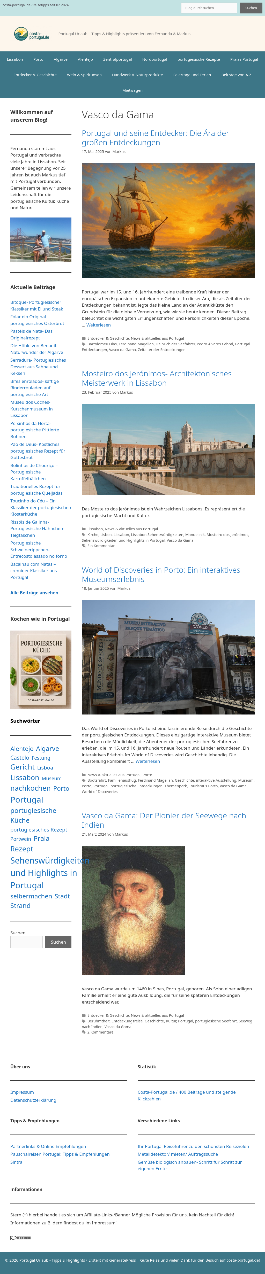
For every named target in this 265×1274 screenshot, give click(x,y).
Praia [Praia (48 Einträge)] (42, 838)
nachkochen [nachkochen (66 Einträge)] (30, 788)
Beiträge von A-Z (236, 74)
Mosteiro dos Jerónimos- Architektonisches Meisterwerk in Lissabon (157, 378)
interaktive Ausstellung (216, 780)
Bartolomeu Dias (102, 343)
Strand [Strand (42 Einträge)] (20, 905)
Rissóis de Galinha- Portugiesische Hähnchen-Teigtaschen (37, 528)
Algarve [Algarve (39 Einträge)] (47, 748)
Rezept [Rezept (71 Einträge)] (21, 848)
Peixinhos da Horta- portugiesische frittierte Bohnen (34, 429)
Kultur (171, 1021)
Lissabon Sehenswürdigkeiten (157, 534)
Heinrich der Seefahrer (175, 343)
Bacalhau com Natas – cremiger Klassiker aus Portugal (33, 570)
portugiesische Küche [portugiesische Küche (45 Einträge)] (33, 815)
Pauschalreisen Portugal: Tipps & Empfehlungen (60, 1154)
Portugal (100, 785)
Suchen (251, 7)
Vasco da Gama (122, 349)
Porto (38, 59)
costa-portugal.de (242, 1260)
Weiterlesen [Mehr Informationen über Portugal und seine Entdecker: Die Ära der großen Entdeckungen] (98, 325)
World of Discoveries (99, 791)
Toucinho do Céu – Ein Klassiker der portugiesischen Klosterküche (40, 507)
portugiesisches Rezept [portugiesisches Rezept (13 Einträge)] (38, 829)
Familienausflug (122, 780)
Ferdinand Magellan (136, 343)
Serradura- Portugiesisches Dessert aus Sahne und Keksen (38, 366)
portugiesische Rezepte (199, 59)
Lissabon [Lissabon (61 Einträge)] (24, 777)
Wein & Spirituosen (84, 74)
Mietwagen (132, 90)
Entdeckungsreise (127, 1021)
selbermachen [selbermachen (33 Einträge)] (31, 896)
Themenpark (176, 785)
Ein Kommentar (101, 545)
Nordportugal (154, 59)
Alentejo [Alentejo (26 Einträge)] (22, 748)
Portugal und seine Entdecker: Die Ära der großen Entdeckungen (155, 137)
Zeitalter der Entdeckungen (162, 349)
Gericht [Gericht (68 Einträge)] (22, 767)
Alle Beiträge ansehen (34, 593)
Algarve (61, 59)
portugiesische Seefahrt (216, 1021)
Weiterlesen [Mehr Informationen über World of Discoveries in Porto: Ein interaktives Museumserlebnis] (148, 761)
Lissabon (15, 59)
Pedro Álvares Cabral (215, 343)
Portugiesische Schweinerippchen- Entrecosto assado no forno (38, 549)
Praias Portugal (244, 59)
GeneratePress (122, 1260)
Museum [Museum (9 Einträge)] (52, 778)
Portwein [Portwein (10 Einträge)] (20, 839)
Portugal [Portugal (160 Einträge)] (26, 799)
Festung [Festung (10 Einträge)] (41, 758)
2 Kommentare (100, 1032)
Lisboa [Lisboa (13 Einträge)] (45, 767)
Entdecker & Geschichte (35, 74)
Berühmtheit (98, 1021)
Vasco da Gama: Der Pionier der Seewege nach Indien (164, 820)
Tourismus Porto (203, 785)
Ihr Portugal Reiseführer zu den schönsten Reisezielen (193, 1146)
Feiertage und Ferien (192, 74)
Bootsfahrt (96, 780)
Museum (246, 780)
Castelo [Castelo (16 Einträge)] (19, 757)
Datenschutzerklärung (33, 1100)
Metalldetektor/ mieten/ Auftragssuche (178, 1154)
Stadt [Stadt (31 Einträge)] (62, 896)
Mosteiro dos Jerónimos (227, 534)
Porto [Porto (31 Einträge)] (61, 788)
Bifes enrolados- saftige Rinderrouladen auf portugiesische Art (34, 387)
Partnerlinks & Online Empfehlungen (48, 1146)
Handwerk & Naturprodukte (137, 74)
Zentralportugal (117, 59)
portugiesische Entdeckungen (137, 785)
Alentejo (85, 59)
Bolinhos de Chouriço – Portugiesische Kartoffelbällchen (34, 471)
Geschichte (184, 780)
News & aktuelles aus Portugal (157, 338)
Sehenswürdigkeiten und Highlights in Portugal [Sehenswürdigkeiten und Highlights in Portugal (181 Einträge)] (50, 873)
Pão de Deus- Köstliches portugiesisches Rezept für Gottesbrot (37, 450)
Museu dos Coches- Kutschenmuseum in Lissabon (31, 408)
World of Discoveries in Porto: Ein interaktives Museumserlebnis (161, 574)
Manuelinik (195, 534)
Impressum (22, 1092)
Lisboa (106, 534)
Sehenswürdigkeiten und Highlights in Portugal (123, 540)
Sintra (16, 1162)
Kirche (92, 534)
